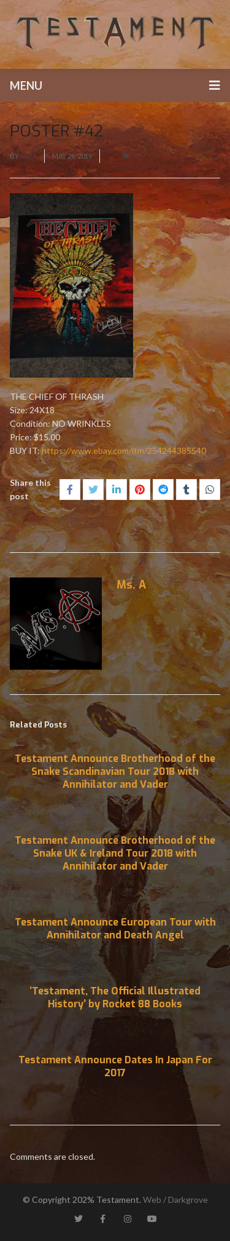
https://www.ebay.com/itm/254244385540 (124, 450)
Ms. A (28, 156)
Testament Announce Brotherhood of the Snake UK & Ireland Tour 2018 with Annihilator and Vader (115, 853)
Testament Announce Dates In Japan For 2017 (115, 1066)
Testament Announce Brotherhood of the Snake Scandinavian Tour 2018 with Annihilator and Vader (115, 771)
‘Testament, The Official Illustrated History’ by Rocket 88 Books (115, 997)
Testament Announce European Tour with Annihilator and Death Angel (115, 929)
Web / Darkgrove (175, 1199)
